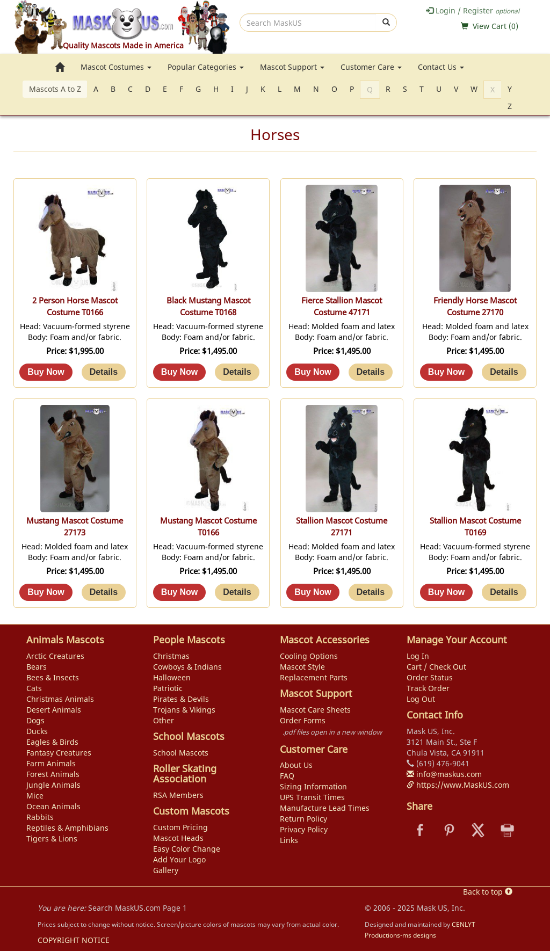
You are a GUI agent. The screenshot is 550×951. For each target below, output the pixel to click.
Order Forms (302, 720)
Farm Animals (51, 763)
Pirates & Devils (181, 699)
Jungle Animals (53, 785)
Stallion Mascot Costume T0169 (475, 526)
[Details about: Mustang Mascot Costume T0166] (237, 592)
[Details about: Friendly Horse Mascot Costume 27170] (504, 372)
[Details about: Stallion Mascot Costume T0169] (504, 592)
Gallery (165, 870)
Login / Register (472, 10)
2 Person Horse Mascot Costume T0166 (75, 306)
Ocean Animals (53, 806)
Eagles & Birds (52, 742)
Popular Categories (206, 67)
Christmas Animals (60, 699)
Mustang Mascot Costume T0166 (208, 526)
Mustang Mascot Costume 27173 (74, 526)
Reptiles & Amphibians (67, 828)
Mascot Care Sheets (315, 710)
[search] (308, 22)
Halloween (172, 677)
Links (289, 840)
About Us (296, 765)
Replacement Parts (314, 677)
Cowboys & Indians (187, 667)
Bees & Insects (52, 677)
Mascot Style (302, 667)
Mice (35, 795)
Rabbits (40, 817)
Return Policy (303, 819)
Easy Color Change (186, 849)
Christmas (171, 656)
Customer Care (371, 67)
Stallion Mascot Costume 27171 (341, 526)
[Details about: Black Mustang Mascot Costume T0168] (237, 372)
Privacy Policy (304, 829)
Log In (418, 656)
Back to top (487, 892)
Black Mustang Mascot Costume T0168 (208, 306)
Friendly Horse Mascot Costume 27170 (475, 306)
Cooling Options (309, 656)
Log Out (421, 699)
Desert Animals (53, 710)
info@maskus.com (444, 774)
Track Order (428, 688)
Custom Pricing (180, 827)
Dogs (35, 720)
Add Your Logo (179, 859)
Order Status (430, 677)
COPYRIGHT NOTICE (74, 940)
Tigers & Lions (51, 838)
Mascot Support (292, 67)
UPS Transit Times (312, 797)
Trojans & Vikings (184, 710)
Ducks (37, 731)
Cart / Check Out (436, 667)
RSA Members (178, 795)
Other (163, 720)
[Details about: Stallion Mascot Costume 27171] (371, 592)
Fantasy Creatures (58, 752)
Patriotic (168, 688)
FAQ (287, 776)
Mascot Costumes (116, 67)
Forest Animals (52, 774)
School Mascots (180, 752)
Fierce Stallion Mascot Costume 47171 (341, 306)
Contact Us (441, 67)
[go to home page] (60, 67)
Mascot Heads (178, 838)
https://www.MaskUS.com (458, 785)
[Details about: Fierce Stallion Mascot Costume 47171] (371, 372)
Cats (34, 688)
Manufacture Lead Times (325, 808)
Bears (36, 667)
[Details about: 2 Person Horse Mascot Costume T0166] (104, 372)
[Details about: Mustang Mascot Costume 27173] (104, 592)
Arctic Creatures (55, 656)
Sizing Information (313, 786)
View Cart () (495, 26)
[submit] (386, 22)
